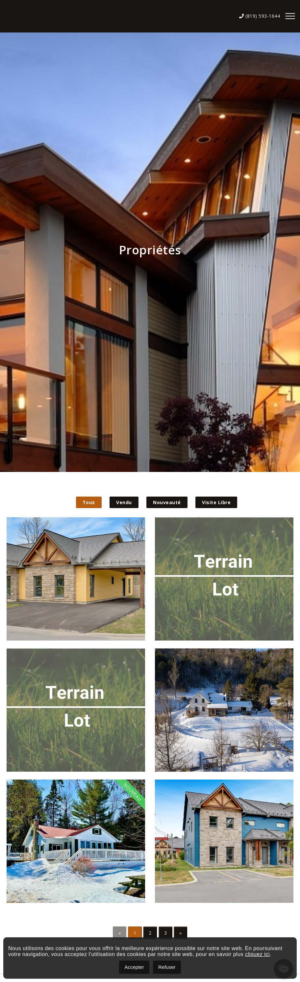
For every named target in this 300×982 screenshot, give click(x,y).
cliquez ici (257, 954)
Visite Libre (216, 502)
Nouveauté (167, 502)
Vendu (124, 502)
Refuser (167, 967)
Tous (89, 502)
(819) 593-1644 (259, 16)
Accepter (134, 967)
